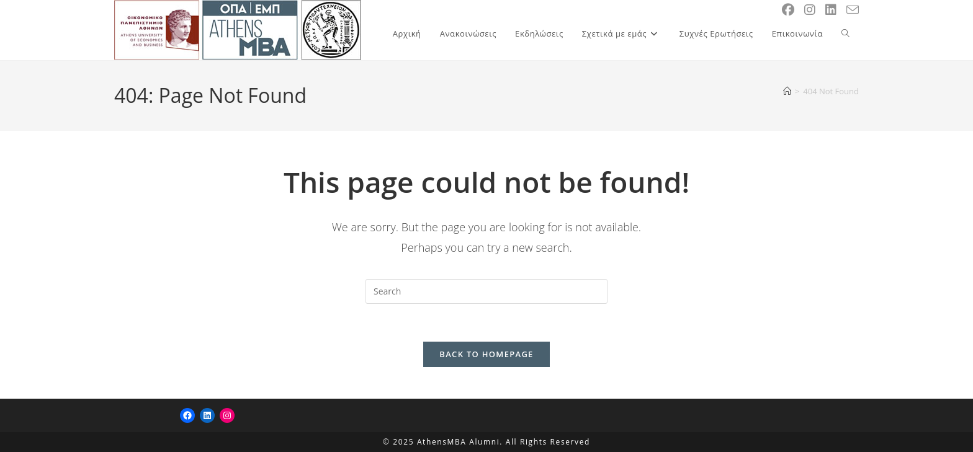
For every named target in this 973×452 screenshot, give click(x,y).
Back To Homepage (486, 354)
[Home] (787, 91)
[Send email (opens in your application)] (852, 10)
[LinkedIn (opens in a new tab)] (830, 10)
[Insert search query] (486, 291)
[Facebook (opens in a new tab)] (788, 10)
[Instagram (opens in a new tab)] (809, 10)
